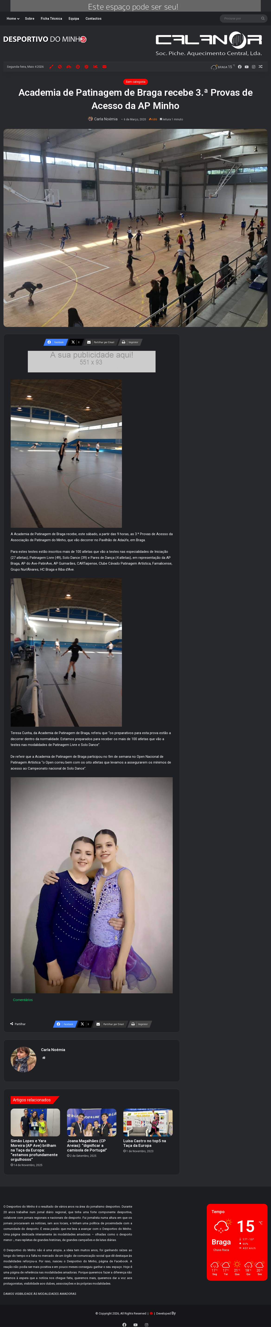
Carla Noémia (107, 119)
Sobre (29, 18)
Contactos (94, 18)
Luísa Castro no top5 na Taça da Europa (144, 1140)
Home (11, 18)
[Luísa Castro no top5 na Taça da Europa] (148, 1120)
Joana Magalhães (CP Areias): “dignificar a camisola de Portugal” (87, 1143)
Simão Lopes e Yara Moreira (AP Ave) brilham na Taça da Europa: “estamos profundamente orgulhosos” (34, 1147)
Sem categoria (135, 81)
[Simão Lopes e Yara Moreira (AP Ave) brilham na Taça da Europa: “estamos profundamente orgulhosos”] (35, 1120)
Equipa (74, 18)
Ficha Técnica (51, 18)
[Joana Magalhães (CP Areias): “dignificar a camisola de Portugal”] (91, 1120)
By (174, 1310)
